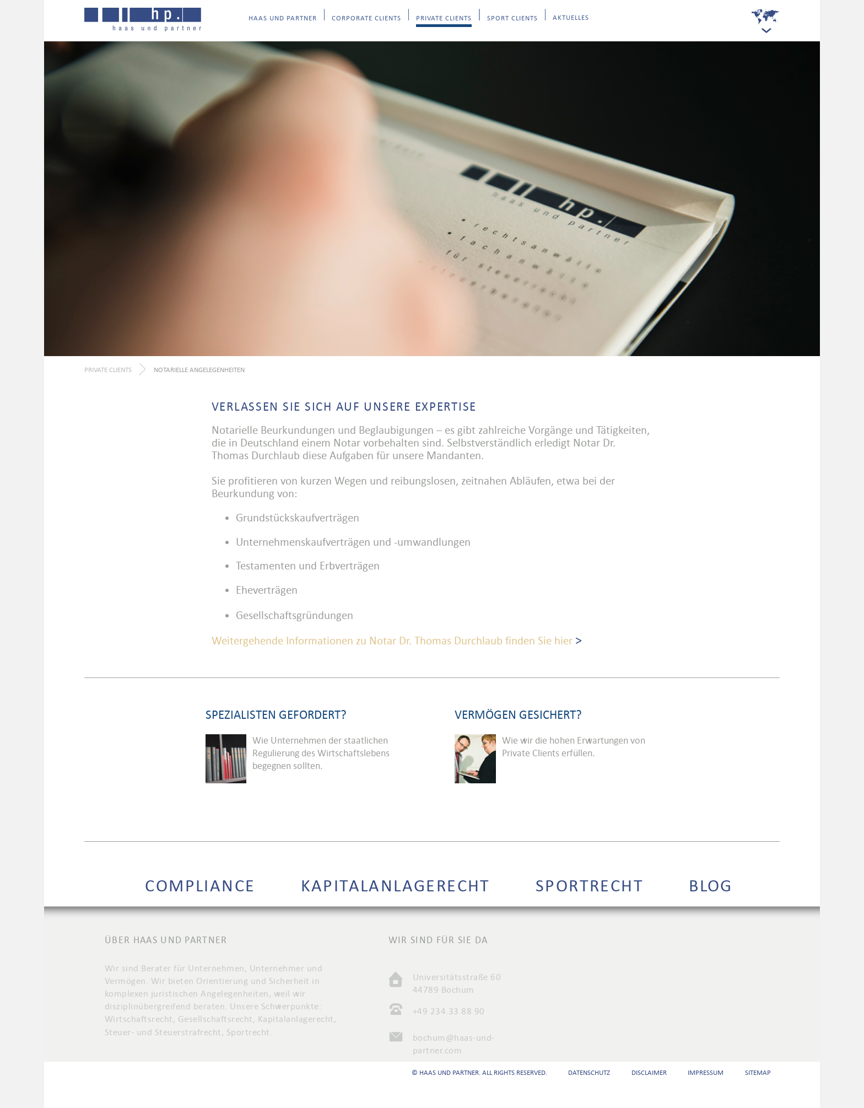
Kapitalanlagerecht (395, 885)
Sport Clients (512, 18)
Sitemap (758, 1073)
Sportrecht (590, 885)
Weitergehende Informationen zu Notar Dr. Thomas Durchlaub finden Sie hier (392, 640)
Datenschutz (589, 1073)
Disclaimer (649, 1073)
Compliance (200, 885)
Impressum (705, 1073)
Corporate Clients (366, 18)
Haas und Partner (283, 18)
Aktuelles (571, 17)
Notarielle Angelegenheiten (199, 370)
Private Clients (444, 18)
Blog (711, 885)
